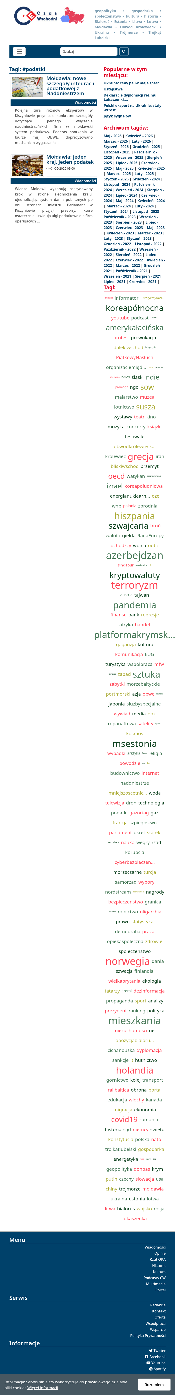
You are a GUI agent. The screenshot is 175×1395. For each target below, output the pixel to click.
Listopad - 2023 (146, 211)
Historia (159, 1265)
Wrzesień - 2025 (130, 157)
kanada (154, 1099)
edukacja (117, 1099)
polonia (129, 505)
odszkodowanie (154, 476)
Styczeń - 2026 (117, 146)
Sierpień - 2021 (148, 276)
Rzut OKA (158, 1259)
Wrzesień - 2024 (130, 189)
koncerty (136, 426)
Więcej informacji (42, 1387)
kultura (145, 644)
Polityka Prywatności (148, 1335)
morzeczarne (127, 872)
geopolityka (119, 1169)
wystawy (123, 416)
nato (156, 1139)
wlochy (136, 1099)
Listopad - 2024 (117, 184)
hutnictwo (146, 1060)
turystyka (115, 664)
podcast (139, 317)
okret (139, 832)
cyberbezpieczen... (135, 862)
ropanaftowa (122, 723)
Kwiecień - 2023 (120, 233)
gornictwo (117, 1080)
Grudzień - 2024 (147, 179)
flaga (144, 753)
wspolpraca (140, 664)
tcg (154, 1159)
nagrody (155, 892)
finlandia (143, 971)
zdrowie (153, 941)
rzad (156, 842)
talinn (148, 1159)
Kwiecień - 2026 (139, 135)
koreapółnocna (135, 308)
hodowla (112, 911)
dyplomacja (149, 1050)
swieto (157, 1129)
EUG (149, 654)
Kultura (159, 1271)
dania (158, 961)
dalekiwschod (128, 347)
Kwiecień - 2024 (151, 200)
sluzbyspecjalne (143, 704)
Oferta (160, 1317)
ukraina (119, 1198)
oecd (116, 476)
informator (126, 298)
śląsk (137, 377)
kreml (127, 990)
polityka (155, 1010)
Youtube (158, 1362)
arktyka (133, 753)
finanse (119, 614)
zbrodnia (147, 506)
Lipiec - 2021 (115, 281)
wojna (139, 545)
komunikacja (129, 654)
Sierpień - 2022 (129, 254)
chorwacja (115, 377)
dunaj (150, 367)
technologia (151, 803)
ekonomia (145, 1109)
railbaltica (118, 1090)
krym (157, 1169)
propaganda (119, 1000)
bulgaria (109, 298)
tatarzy (112, 991)
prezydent (116, 1010)
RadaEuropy (150, 535)
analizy (155, 1000)
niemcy (140, 1129)
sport (140, 1000)
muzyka (116, 426)
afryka (126, 624)
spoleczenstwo (135, 951)
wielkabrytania (125, 981)
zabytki (117, 684)
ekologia (151, 981)
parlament (120, 832)
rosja (159, 1208)
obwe (149, 694)
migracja (122, 1109)
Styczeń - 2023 (140, 238)
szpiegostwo (143, 822)
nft (150, 565)
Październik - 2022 (120, 249)
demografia (127, 931)
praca (148, 931)
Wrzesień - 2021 (118, 276)
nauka (127, 842)
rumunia (149, 1119)
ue (152, 1030)
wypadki (116, 753)
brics (125, 377)
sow (147, 387)
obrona (139, 1090)
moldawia (153, 1189)
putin (111, 1179)
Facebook (157, 1356)
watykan (136, 476)
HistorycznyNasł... (152, 298)
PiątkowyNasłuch (134, 357)
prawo (123, 921)
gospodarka (151, 1149)
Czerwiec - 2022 (130, 260)
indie (151, 377)
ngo (134, 387)
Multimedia (156, 1283)
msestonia (134, 743)
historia (113, 1129)
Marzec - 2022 (128, 265)
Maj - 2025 (125, 168)
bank (133, 614)
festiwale (134, 436)
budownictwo (125, 773)
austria (126, 594)
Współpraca (156, 1323)
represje (150, 614)
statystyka (142, 921)
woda (155, 793)
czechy (126, 1179)
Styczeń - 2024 (117, 211)
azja (136, 694)
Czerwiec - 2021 (143, 281)
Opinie (160, 1253)
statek (153, 832)
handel (142, 624)
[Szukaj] (88, 51)
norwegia (127, 961)
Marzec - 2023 (150, 233)
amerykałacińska (135, 327)
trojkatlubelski (120, 1149)
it (131, 1060)
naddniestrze (134, 783)
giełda (129, 535)
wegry (143, 842)
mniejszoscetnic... (128, 793)
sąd (127, 1129)
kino (151, 416)
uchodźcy (121, 545)
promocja (121, 387)
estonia (137, 1198)
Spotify (160, 1368)
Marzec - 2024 (119, 206)
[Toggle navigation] (19, 51)
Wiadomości (155, 1247)
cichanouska (121, 1050)
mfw (159, 664)
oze (155, 496)
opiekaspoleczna (125, 941)
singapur (126, 565)
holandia (134, 1070)
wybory (146, 882)
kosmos (134, 733)
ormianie (159, 367)
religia (155, 753)
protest (121, 337)
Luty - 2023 (114, 238)
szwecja (124, 971)
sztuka (146, 674)
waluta (113, 535)
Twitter (159, 1350)
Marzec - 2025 (119, 173)
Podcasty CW (155, 1277)
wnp (116, 506)
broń (155, 525)
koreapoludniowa (144, 486)
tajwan (141, 595)
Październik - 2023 (120, 216)
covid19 (124, 1119)
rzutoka (159, 693)
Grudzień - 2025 (147, 146)
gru (143, 763)
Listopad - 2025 (117, 152)
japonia (117, 704)
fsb (148, 763)
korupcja (134, 852)
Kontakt (159, 1311)
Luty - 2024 (145, 206)
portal (155, 1090)
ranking (136, 1010)
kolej (135, 1080)
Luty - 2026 (142, 141)
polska (142, 1139)
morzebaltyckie (143, 684)
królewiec (115, 456)
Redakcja (158, 1305)
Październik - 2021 (132, 270)
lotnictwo (124, 407)
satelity (145, 723)
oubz (153, 545)
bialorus (126, 1208)
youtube (120, 317)
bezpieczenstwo (125, 902)
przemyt (150, 466)
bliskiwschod (125, 466)
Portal (160, 1289)
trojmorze (130, 1189)
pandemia (134, 605)
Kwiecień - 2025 (151, 168)
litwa (110, 1208)
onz (151, 713)
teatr (139, 416)
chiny (111, 1189)
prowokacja (143, 337)
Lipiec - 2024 (127, 195)
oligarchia (151, 911)
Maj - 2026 (113, 135)
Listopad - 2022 (149, 243)
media (139, 713)
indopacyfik (150, 347)
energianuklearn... (130, 496)
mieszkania (134, 1020)
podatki (119, 812)
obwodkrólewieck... (134, 446)
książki (154, 426)
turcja (150, 872)
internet (150, 773)
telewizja (114, 803)
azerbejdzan (135, 555)
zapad (124, 674)
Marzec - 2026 (116, 141)
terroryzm (134, 585)
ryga (142, 1159)
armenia (154, 317)
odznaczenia (138, 891)
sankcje (120, 1060)
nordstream (118, 892)
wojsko (144, 1208)
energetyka (125, 1159)
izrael (114, 485)
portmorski (118, 694)
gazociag (139, 812)
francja (120, 822)
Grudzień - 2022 (118, 243)
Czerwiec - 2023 (130, 227)
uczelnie (113, 842)
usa (160, 1179)
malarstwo (126, 397)
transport (152, 1080)
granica (153, 902)
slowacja (144, 1179)
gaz (154, 812)
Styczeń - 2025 (117, 179)
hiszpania (134, 516)
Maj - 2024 (125, 200)
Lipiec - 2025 (127, 162)
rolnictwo (128, 911)
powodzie (129, 763)
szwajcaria (128, 525)
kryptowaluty (134, 575)
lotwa (153, 1198)
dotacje (112, 674)
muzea (147, 397)
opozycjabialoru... (134, 1040)
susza (145, 407)
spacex (158, 723)
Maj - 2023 (156, 227)
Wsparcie (158, 1329)
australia (141, 565)
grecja (141, 456)
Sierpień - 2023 (129, 222)
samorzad (125, 882)
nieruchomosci (131, 1030)
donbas (142, 1169)
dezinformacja (149, 991)
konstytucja (120, 1139)
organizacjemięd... (126, 367)
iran (160, 456)
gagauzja (126, 644)
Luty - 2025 (145, 173)
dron (131, 803)
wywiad (122, 713)
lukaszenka (134, 1218)
